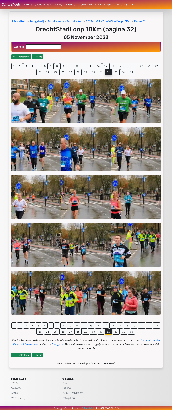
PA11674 (100, 408)
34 (123, 72)
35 (131, 72)
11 (77, 66)
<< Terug (37, 56)
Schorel (75, 408)
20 (141, 66)
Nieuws (70, 4)
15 (105, 66)
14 (98, 66)
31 (101, 72)
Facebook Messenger (25, 344)
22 (156, 66)
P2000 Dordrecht (72, 392)
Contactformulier (150, 340)
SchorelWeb (11, 4)
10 (70, 66)
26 (63, 72)
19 (134, 66)
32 (108, 72)
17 (120, 66)
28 (78, 72)
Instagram (57, 344)
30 (93, 72)
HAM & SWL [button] (123, 4)
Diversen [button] (104, 4)
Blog (58, 4)
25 (55, 72)
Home (28, 4)
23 (40, 72)
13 (91, 66)
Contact (16, 387)
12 (84, 66)
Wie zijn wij (18, 397)
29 (85, 72)
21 (149, 66)
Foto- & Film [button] (86, 4)
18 (127, 66)
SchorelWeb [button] (43, 4)
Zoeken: (37, 46)
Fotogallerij (69, 397)
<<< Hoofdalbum (21, 56)
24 (47, 72)
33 (116, 72)
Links (14, 392)
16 (113, 66)
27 (70, 72)
